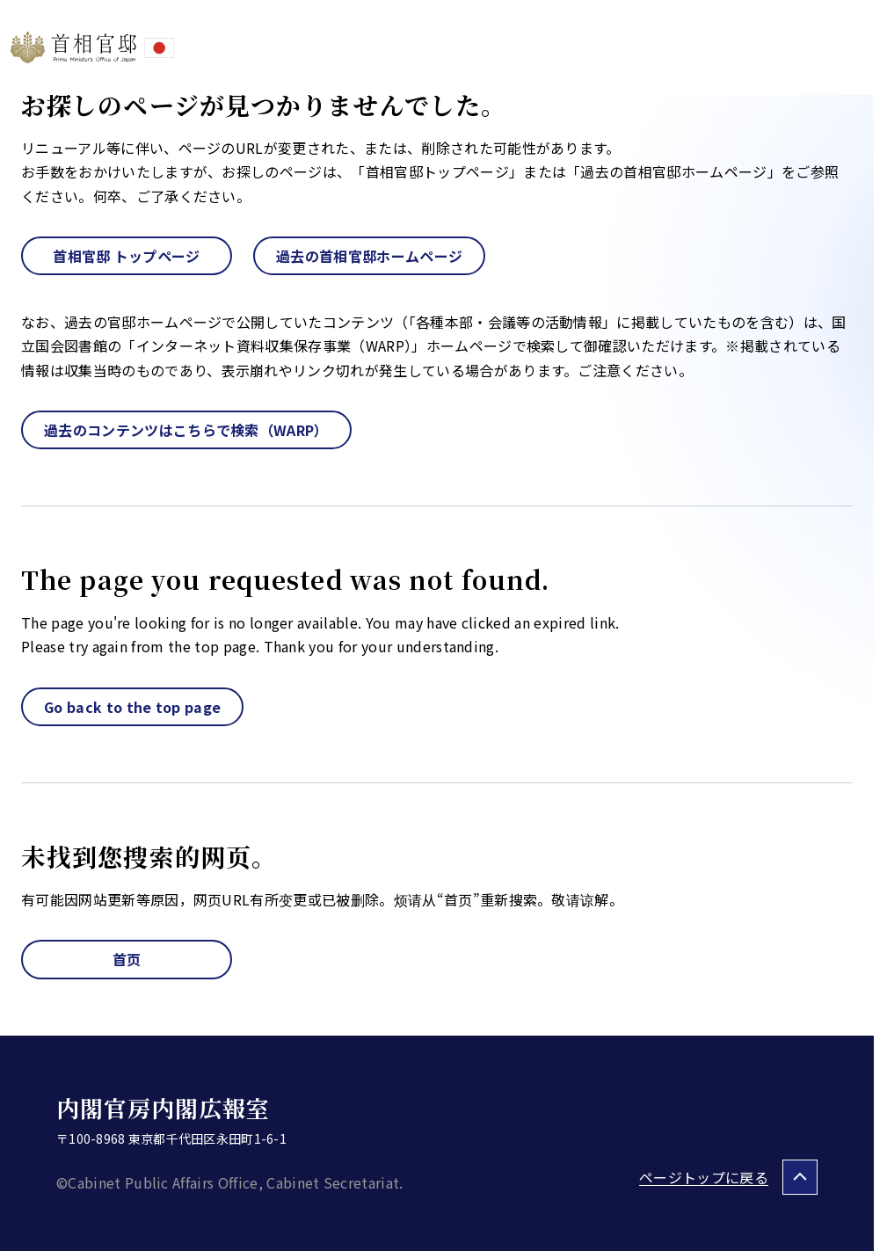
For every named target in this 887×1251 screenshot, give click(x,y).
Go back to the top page (132, 706)
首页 (127, 959)
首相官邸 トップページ (126, 255)
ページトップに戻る (703, 1177)
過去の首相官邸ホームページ (369, 255)
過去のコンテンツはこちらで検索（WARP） (186, 429)
